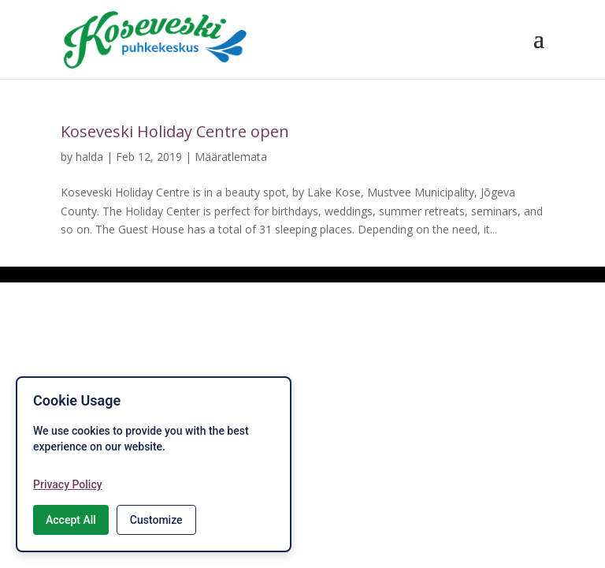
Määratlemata (231, 156)
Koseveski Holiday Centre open (175, 131)
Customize (156, 520)
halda (89, 156)
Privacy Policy (67, 484)
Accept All (71, 520)
